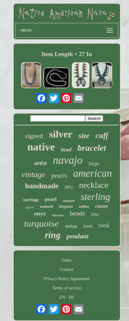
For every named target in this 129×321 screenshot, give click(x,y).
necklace (93, 185)
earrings (31, 199)
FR (71, 297)
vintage (33, 174)
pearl (51, 199)
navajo (67, 160)
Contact (67, 269)
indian (84, 206)
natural (46, 206)
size (84, 136)
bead (66, 150)
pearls (59, 175)
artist (40, 163)
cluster (101, 206)
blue (95, 214)
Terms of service (66, 288)
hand (87, 226)
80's (69, 187)
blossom (58, 215)
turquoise (41, 223)
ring (53, 235)
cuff (101, 135)
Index (67, 260)
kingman (66, 206)
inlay (71, 226)
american (92, 173)
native (41, 147)
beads (77, 213)
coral (103, 225)
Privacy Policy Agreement (67, 278)
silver (60, 134)
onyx (40, 213)
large (94, 163)
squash (29, 207)
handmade (41, 186)
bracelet (92, 148)
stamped (68, 200)
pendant (77, 236)
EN (62, 297)
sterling (95, 196)
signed (34, 136)
